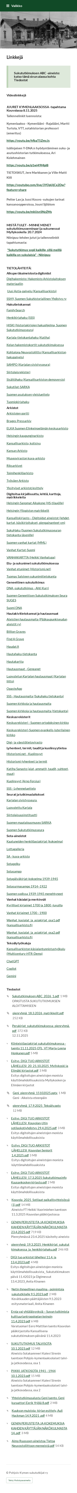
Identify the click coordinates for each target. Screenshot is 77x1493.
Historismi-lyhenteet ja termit (27, 761)
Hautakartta (15, 661)
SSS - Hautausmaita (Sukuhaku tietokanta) (35, 696)
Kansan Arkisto (17, 450)
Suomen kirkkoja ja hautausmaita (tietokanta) (37, 711)
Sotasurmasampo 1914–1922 (27, 886)
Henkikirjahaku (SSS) (21, 317)
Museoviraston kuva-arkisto (26, 458)
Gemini (11, 976)
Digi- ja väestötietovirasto (24, 742)
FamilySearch (16, 310)
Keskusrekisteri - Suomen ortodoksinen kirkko (38, 722)
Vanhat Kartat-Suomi (21, 550)
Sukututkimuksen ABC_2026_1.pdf (35, 996)
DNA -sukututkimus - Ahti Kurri (28, 588)
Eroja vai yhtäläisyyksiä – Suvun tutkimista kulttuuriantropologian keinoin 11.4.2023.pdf (40, 1316)
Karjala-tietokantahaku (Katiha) (28, 337)
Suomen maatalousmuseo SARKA (29, 822)
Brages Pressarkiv (19, 421)
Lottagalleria (15, 849)
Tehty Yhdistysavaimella (19, 1480)
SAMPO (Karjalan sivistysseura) (28, 364)
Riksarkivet (14, 465)
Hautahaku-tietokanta (22, 654)
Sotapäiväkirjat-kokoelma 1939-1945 (32, 879)
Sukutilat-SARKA (18, 387)
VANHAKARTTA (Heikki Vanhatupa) (31, 557)
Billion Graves (16, 631)
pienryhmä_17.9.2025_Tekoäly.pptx (37, 1105)
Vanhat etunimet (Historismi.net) (29, 569)
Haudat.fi (13, 646)
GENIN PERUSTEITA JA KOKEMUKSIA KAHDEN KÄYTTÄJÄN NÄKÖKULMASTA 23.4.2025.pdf (39, 1227)
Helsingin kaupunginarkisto (25, 436)
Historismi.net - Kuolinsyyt (25, 754)
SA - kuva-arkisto (18, 856)
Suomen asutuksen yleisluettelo (28, 394)
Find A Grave (15, 639)
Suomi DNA (14, 608)
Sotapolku (13, 864)
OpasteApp (14, 688)
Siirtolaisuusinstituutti (22, 815)
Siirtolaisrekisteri (18, 372)
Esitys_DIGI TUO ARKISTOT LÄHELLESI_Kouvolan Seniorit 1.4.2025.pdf (31, 1150)
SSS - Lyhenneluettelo (21, 788)
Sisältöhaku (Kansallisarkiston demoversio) (36, 379)
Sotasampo (14, 871)
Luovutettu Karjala (19, 807)
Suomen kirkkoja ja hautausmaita (29, 703)
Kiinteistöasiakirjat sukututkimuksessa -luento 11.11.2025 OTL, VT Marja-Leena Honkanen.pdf (38, 1048)
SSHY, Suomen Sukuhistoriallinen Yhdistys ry (37, 298)
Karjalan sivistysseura (22, 800)
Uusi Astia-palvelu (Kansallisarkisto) (32, 291)
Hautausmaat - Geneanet (24, 669)
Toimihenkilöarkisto (20, 473)
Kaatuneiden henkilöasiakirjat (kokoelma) (35, 841)
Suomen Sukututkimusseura (25, 830)
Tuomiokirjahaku (18, 402)
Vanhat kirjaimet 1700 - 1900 (27, 913)
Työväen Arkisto (18, 480)
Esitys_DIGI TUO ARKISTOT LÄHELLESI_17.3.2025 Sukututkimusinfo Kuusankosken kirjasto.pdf (39, 1177)
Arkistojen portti (18, 413)
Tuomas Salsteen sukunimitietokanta (31, 576)
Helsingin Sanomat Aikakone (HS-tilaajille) (35, 503)
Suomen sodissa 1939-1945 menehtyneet (35, 894)
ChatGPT (13, 961)
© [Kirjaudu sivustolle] (7, 1472)
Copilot (11, 968)
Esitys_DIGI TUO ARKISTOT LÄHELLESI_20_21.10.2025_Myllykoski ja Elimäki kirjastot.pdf (39, 1065)
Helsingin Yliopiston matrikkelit (28, 510)
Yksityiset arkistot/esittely (25, 488)
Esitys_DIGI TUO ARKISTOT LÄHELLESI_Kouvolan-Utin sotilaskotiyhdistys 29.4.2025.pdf (34, 1123)
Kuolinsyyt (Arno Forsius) (24, 781)
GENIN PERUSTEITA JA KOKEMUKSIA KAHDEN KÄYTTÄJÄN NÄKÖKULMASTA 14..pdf (39, 1428)
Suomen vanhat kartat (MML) (27, 542)
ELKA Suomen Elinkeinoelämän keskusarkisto (37, 428)
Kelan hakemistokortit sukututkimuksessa (35, 345)
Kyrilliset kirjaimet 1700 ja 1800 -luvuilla (35, 905)
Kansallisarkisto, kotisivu (24, 443)
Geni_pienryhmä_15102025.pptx (35, 1093)
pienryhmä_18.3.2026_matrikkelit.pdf (38, 1013)
